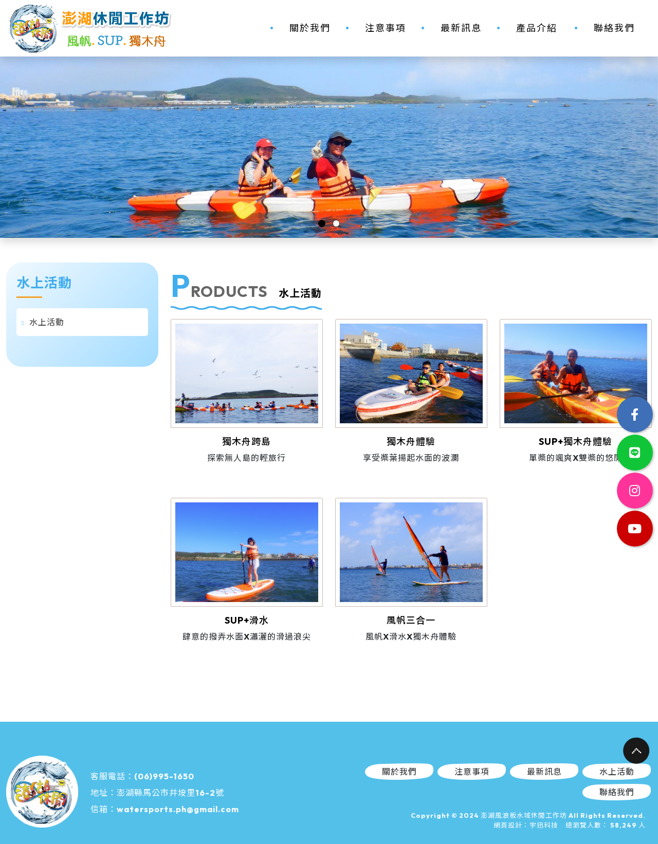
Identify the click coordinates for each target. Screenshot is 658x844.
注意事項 (385, 28)
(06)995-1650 (164, 776)
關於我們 (310, 28)
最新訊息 (461, 28)
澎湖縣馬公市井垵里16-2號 (170, 792)
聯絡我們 (614, 28)
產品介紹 (536, 28)
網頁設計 (508, 825)
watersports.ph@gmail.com (178, 809)
